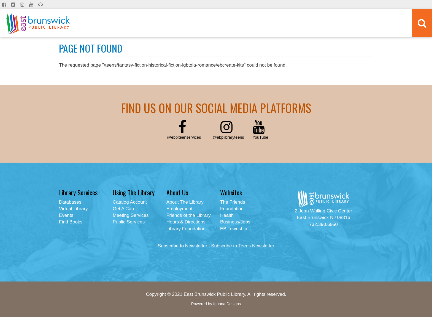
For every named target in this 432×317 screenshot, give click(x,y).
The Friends (232, 202)
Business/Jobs (235, 222)
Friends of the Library (188, 215)
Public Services (129, 222)
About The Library (185, 202)
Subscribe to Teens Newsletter (242, 245)
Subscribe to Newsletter (182, 245)
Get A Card (124, 208)
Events (66, 215)
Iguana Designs (227, 304)
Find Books (70, 222)
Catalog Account (130, 202)
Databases (70, 202)
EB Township (233, 228)
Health (227, 215)
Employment (179, 208)
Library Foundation (186, 228)
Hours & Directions (186, 222)
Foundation (232, 208)
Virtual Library (73, 208)
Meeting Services (130, 215)
